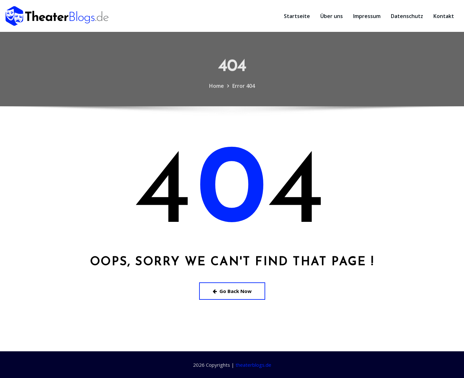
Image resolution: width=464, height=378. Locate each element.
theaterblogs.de (253, 365)
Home (216, 91)
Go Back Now (232, 291)
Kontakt (443, 16)
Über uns (331, 16)
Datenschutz (407, 16)
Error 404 (243, 91)
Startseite (297, 16)
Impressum (367, 16)
